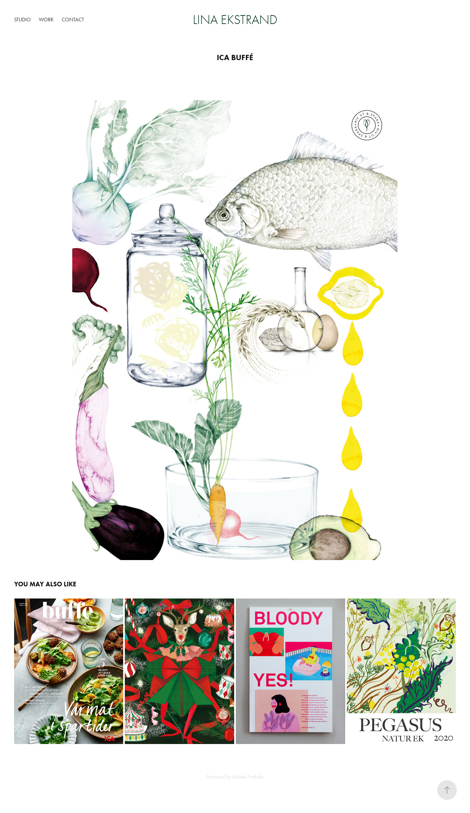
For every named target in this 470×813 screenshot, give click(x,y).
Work (46, 19)
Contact (73, 19)
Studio (22, 19)
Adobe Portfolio (247, 777)
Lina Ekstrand (235, 19)
